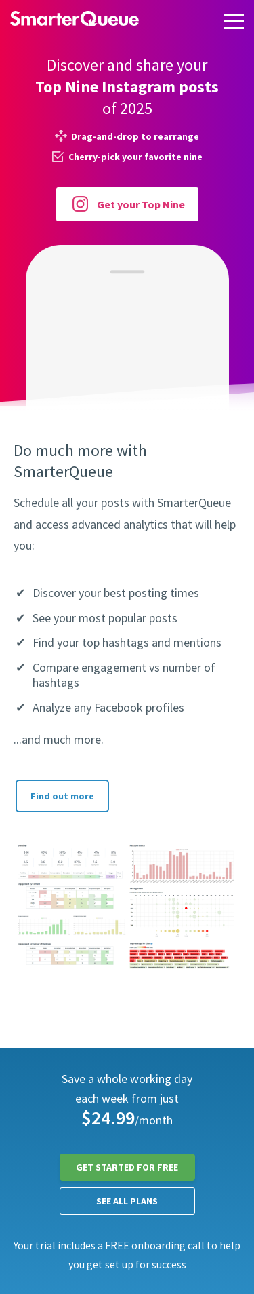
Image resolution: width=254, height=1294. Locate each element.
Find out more (62, 796)
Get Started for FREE (127, 1167)
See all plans (127, 1201)
